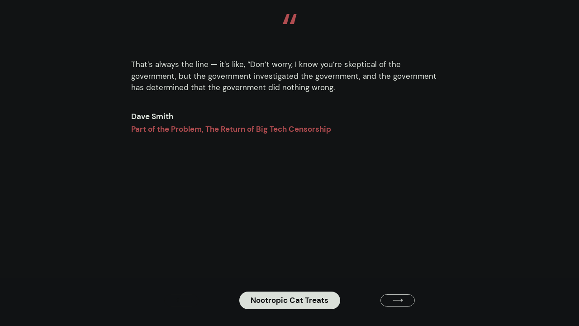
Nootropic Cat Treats (289, 300)
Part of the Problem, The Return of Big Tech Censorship (231, 129)
